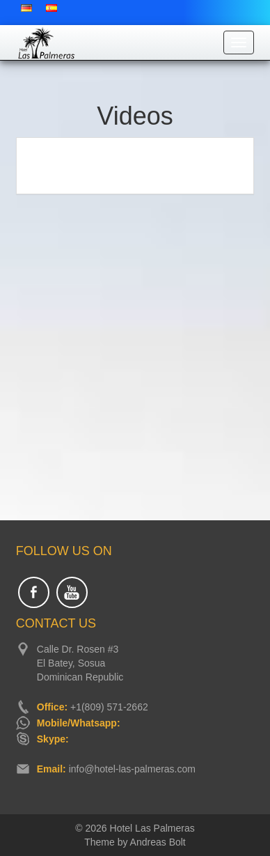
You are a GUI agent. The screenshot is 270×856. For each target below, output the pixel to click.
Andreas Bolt (158, 842)
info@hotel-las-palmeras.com (132, 769)
